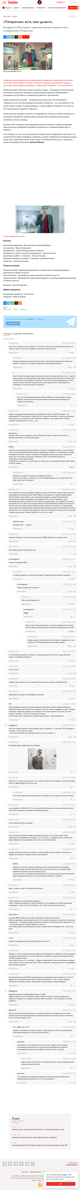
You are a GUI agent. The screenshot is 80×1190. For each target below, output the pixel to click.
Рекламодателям (35, 1172)
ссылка (25, 613)
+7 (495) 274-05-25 (72, 1164)
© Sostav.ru (16, 1176)
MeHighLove (13, 725)
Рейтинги (41, 8)
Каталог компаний (57, 8)
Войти (5, 338)
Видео (16, 1118)
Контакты (25, 1172)
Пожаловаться (13, 352)
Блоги (16, 8)
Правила (11, 338)
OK (61, 1184)
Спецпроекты (28, 8)
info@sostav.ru (73, 1162)
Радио (6, 8)
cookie (64, 1175)
